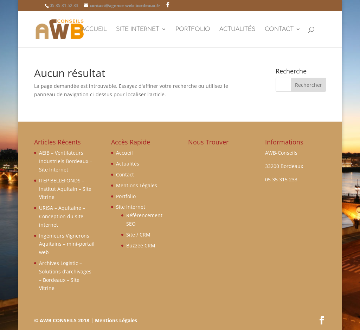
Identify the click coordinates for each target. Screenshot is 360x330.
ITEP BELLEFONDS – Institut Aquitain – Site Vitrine (65, 189)
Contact (279, 29)
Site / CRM (138, 234)
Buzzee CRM (140, 245)
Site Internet (137, 29)
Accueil (94, 29)
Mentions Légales (136, 185)
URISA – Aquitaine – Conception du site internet (62, 216)
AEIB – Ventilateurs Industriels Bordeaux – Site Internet (65, 161)
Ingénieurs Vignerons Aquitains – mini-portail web (67, 244)
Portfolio (192, 29)
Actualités (237, 29)
